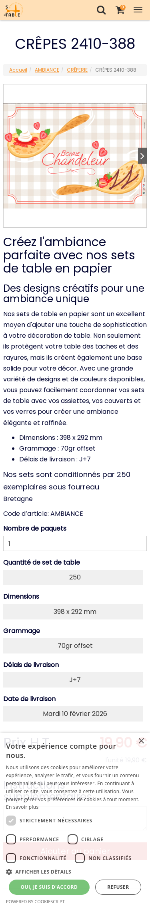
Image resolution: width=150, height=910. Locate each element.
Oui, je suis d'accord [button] (49, 887)
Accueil (18, 69)
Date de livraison (29, 699)
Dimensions (21, 596)
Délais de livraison (31, 664)
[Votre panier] (119, 10)
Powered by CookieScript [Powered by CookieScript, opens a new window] (35, 901)
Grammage (21, 630)
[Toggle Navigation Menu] (138, 10)
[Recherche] (101, 10)
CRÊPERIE (77, 69)
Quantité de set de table (41, 562)
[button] (75, 872)
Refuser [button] (118, 887)
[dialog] (75, 821)
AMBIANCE (47, 69)
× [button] (141, 741)
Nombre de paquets (34, 528)
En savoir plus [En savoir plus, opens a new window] (22, 807)
